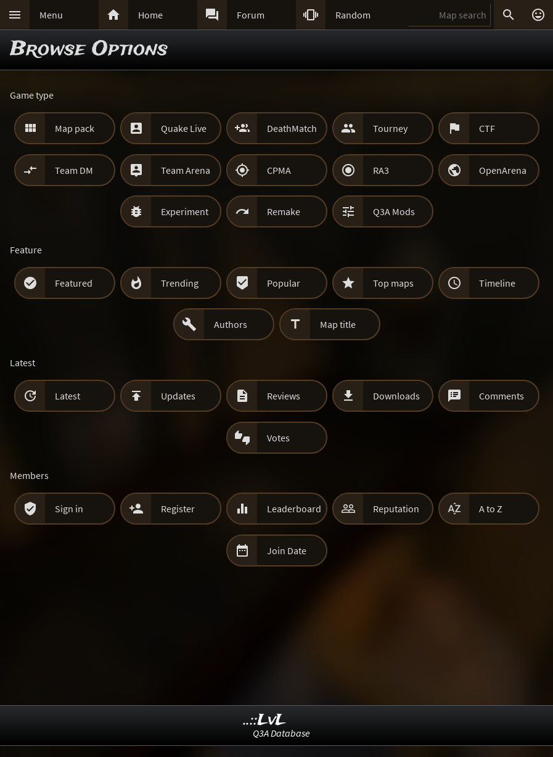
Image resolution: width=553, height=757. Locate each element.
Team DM (74, 170)
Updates (178, 396)
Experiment (184, 211)
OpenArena (502, 170)
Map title (338, 324)
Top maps (393, 283)
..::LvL (264, 720)
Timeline (497, 283)
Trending (180, 283)
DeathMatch (292, 128)
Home (150, 15)
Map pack (74, 128)
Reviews (283, 396)
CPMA (279, 170)
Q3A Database (281, 733)
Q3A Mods (394, 211)
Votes (278, 438)
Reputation (396, 508)
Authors (230, 324)
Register (178, 508)
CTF (487, 128)
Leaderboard (294, 508)
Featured (73, 283)
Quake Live (184, 128)
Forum (250, 15)
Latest (67, 396)
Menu (51, 15)
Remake (283, 211)
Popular (283, 283)
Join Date (286, 550)
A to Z (490, 508)
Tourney (390, 128)
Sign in (69, 508)
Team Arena (185, 170)
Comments (501, 396)
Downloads (396, 396)
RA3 (381, 170)
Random (353, 15)
